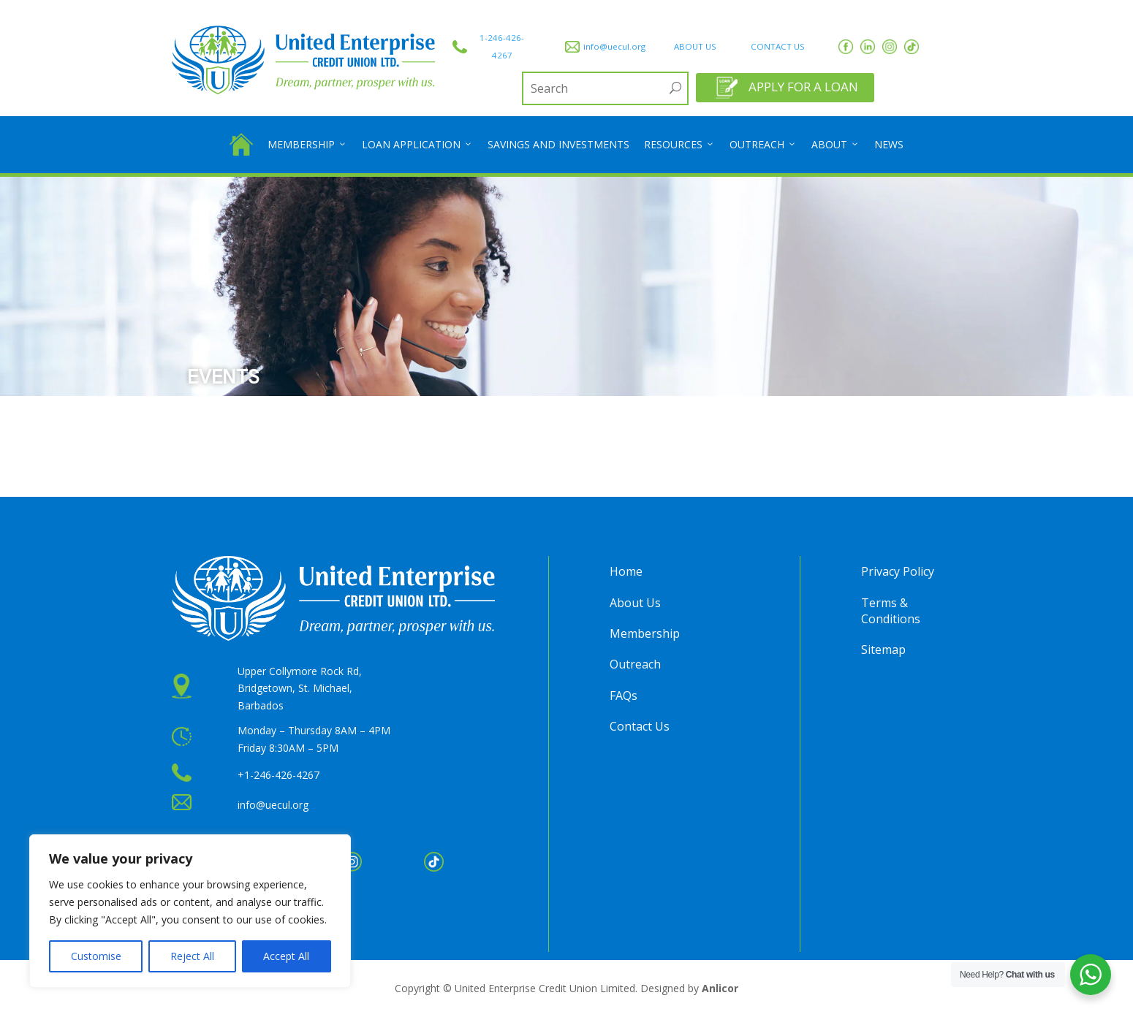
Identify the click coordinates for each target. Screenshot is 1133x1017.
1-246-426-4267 (502, 46)
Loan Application (417, 144)
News (888, 144)
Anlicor (720, 988)
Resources (679, 144)
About (835, 144)
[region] (190, 911)
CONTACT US (778, 46)
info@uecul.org (614, 46)
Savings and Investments (558, 144)
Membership (307, 144)
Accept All (286, 956)
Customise (96, 956)
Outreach (763, 144)
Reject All (192, 956)
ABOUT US (695, 46)
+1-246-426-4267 (278, 775)
